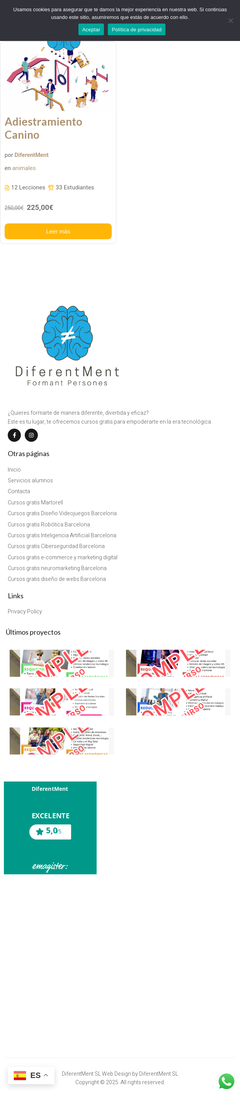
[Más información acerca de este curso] (58, 231)
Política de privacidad (137, 29)
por (9, 155)
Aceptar (91, 29)
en (8, 168)
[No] (230, 20)
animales (24, 168)
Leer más (58, 231)
